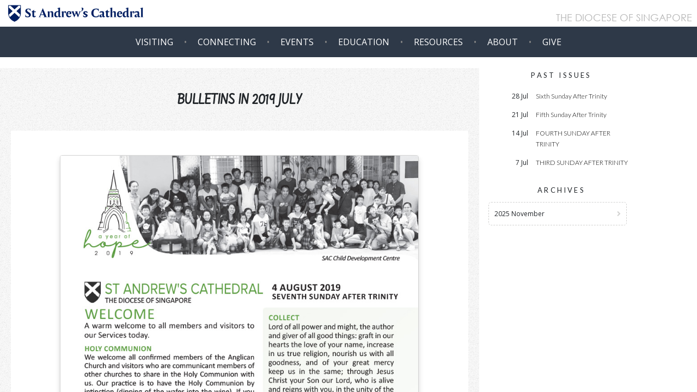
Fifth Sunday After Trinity (571, 115)
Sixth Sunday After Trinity (571, 96)
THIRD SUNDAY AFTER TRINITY (582, 162)
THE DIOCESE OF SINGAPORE (624, 18)
